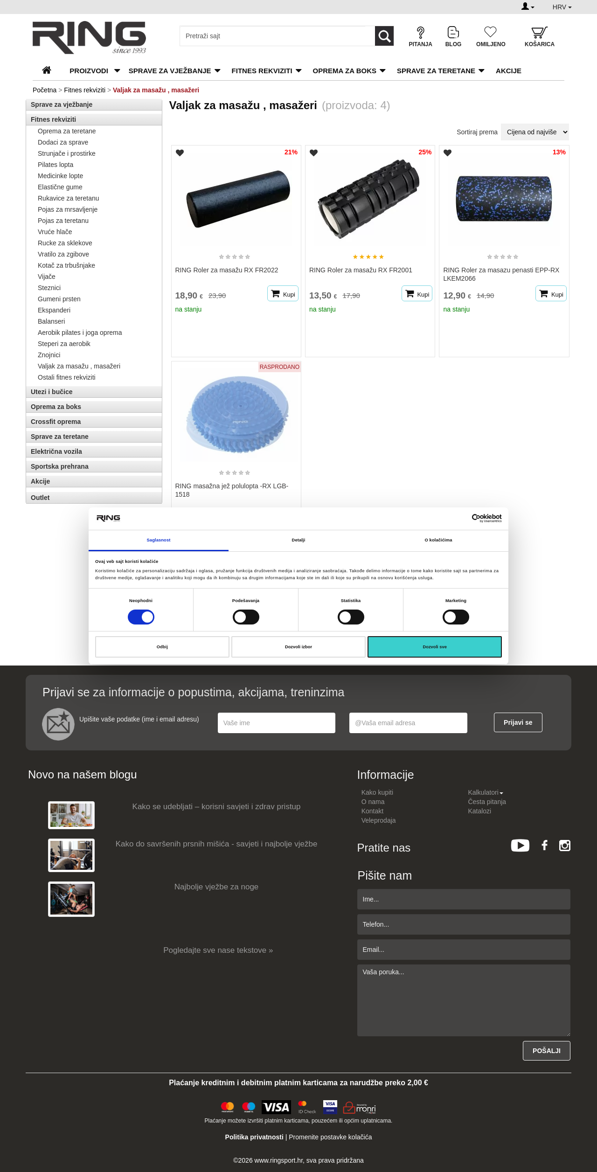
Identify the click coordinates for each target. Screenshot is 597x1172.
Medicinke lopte (60, 176)
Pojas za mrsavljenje (67, 209)
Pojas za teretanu (63, 220)
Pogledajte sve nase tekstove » (218, 950)
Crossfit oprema (56, 421)
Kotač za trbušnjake (66, 265)
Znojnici (49, 355)
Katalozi (479, 811)
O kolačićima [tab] (438, 540)
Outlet (40, 497)
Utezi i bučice (51, 391)
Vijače (47, 276)
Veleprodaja (378, 820)
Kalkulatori (485, 792)
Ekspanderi (54, 310)
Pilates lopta (55, 164)
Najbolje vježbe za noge (216, 886)
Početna (44, 90)
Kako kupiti (377, 792)
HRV (562, 7)
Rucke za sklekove (65, 243)
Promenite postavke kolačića (330, 1137)
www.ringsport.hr (279, 1160)
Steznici (49, 287)
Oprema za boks (344, 71)
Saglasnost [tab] (159, 540)
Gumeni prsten (59, 299)
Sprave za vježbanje (170, 71)
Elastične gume (60, 187)
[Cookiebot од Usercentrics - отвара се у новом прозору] (461, 518)
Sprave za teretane (436, 71)
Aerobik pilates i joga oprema (80, 332)
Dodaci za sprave (63, 142)
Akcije (508, 71)
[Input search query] (272, 36)
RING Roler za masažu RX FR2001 (360, 270)
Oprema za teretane (67, 131)
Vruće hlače (55, 232)
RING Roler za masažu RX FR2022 (226, 270)
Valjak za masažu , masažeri (79, 366)
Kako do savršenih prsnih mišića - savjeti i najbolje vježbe (217, 843)
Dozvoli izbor (298, 647)
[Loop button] (384, 36)
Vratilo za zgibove (63, 254)
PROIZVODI (88, 71)
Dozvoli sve (435, 647)
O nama (373, 801)
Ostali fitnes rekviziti (67, 377)
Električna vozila (56, 451)
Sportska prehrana (60, 466)
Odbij (162, 647)
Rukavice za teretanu (68, 198)
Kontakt (372, 811)
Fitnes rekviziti (262, 71)
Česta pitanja (487, 801)
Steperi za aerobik (64, 343)
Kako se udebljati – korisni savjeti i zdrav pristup (216, 806)
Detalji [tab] (298, 540)
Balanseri (51, 321)
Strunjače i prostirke (67, 153)
